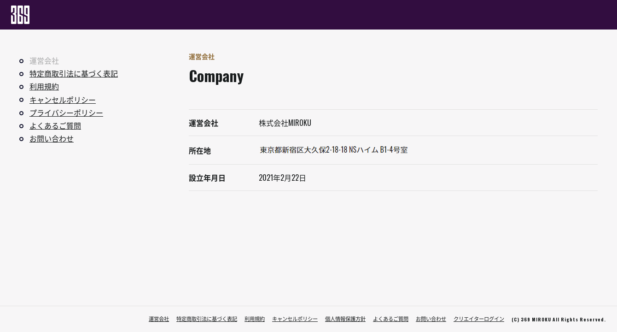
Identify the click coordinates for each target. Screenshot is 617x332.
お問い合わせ (51, 138)
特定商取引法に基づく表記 (73, 73)
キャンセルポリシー (62, 99)
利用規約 (44, 86)
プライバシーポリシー (66, 112)
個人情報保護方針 (345, 319)
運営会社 (159, 319)
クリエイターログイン (479, 319)
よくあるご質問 (55, 125)
